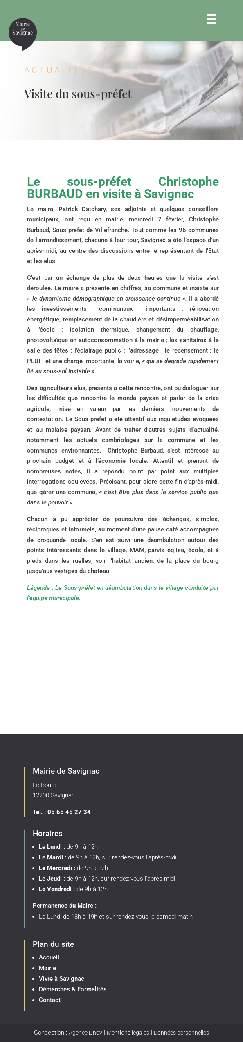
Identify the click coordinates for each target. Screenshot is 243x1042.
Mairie (47, 968)
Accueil (49, 957)
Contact (50, 1000)
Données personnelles (181, 1032)
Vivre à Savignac (61, 978)
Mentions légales (128, 1032)
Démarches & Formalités (73, 989)
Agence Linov (85, 1032)
